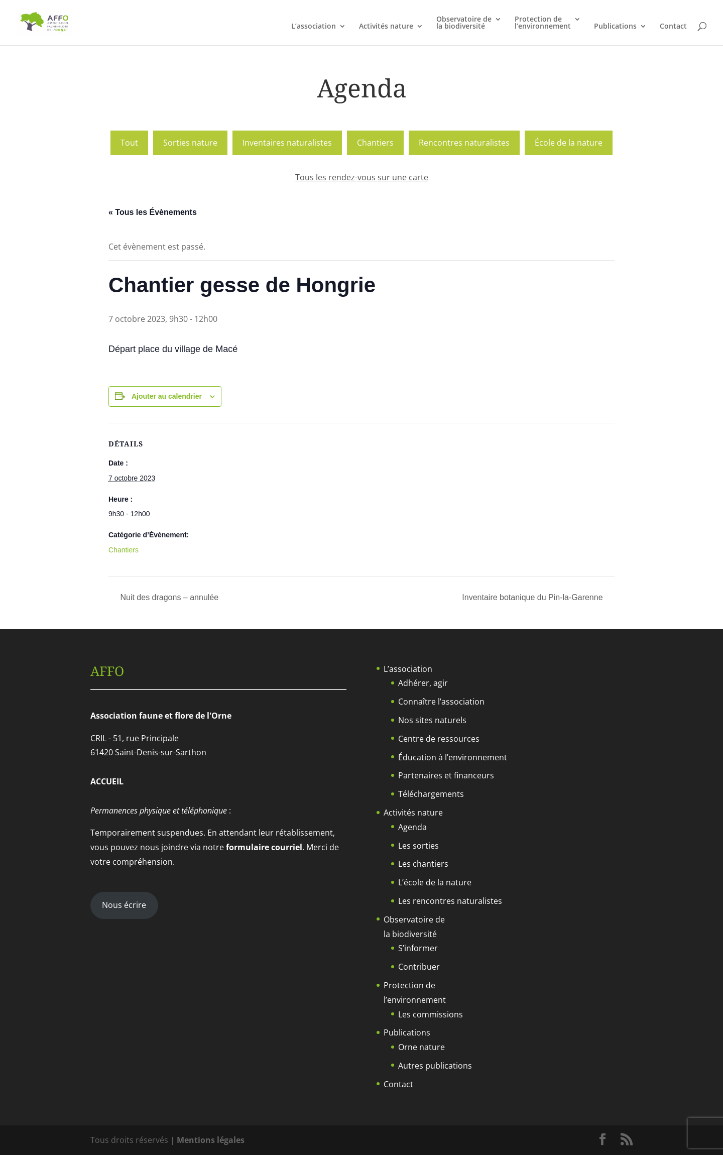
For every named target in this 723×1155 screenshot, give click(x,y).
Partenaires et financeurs (446, 775)
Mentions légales (211, 1139)
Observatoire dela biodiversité (464, 23)
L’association (313, 27)
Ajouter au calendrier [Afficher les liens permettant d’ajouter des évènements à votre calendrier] (167, 396)
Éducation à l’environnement (452, 757)
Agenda (412, 827)
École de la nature (568, 142)
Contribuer (419, 966)
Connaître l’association (441, 701)
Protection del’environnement (543, 23)
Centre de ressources (438, 738)
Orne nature (421, 1047)
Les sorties (418, 845)
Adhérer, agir (423, 682)
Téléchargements (431, 793)
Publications (615, 27)
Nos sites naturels (432, 720)
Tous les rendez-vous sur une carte (361, 177)
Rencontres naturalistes (464, 142)
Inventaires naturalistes (287, 142)
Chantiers (375, 142)
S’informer (418, 948)
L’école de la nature (434, 882)
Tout (129, 142)
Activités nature (386, 27)
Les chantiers (423, 863)
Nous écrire (124, 904)
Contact (673, 27)
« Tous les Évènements (152, 212)
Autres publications (435, 1065)
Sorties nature (190, 142)
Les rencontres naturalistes (450, 900)
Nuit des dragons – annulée (168, 597)
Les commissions (430, 1014)
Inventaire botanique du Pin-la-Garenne (533, 597)
